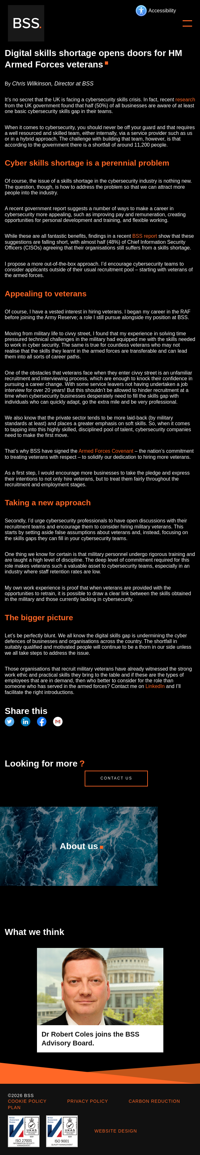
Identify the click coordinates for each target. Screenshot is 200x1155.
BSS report (144, 236)
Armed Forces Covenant (106, 451)
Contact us (116, 778)
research (185, 99)
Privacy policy (87, 1101)
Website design (115, 1130)
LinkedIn (155, 686)
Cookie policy (27, 1101)
